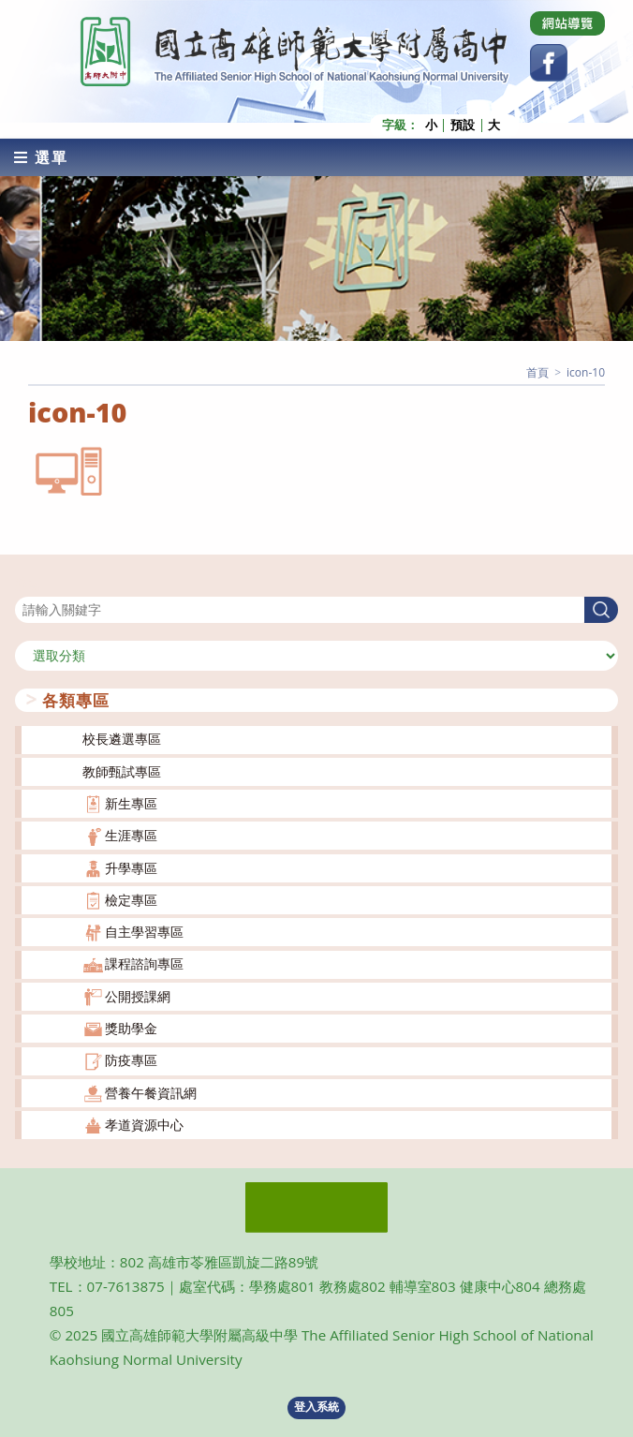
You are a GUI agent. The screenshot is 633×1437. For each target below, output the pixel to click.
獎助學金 (131, 1028)
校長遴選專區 (121, 739)
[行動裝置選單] (41, 156)
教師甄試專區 (121, 770)
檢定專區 (131, 900)
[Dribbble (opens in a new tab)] (567, 23)
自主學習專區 (144, 932)
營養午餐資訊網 (151, 1092)
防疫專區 (131, 1060)
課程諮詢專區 (144, 963)
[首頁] (537, 371)
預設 (462, 125)
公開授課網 (137, 995)
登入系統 (316, 1407)
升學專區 (131, 867)
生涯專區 (131, 835)
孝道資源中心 (144, 1124)
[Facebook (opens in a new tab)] (548, 62)
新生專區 (131, 803)
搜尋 (28, 584)
